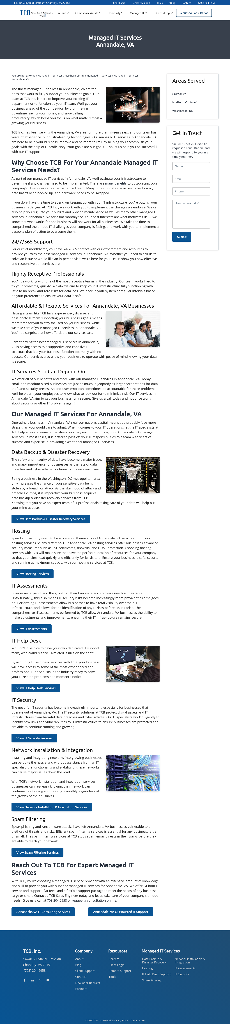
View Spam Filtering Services (37, 852)
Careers (114, 959)
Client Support (85, 971)
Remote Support (141, 2)
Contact (186, 2)
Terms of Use (137, 1020)
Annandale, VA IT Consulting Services (43, 911)
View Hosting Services (32, 574)
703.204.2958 (57, 900)
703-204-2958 (194, 139)
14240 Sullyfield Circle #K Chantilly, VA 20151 (42, 2)
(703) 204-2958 (206, 2)
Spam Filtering (152, 980)
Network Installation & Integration (190, 960)
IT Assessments (185, 968)
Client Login (118, 2)
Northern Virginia (182, 99)
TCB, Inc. (98, 1020)
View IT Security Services (34, 738)
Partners (81, 989)
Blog (172, 2)
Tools (160, 2)
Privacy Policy (120, 1020)
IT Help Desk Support (156, 974)
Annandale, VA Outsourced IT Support (120, 911)
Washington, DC (180, 106)
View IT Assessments (31, 628)
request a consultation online (94, 900)
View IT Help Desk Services (36, 688)
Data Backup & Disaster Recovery (154, 960)
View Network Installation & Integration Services (51, 807)
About (79, 959)
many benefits (116, 183)
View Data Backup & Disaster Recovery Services (50, 519)
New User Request (87, 983)
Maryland (178, 92)
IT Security (182, 974)
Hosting (147, 968)
